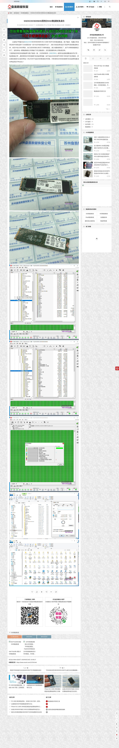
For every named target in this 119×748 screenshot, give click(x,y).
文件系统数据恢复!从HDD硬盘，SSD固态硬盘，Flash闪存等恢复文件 (102, 85)
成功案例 (16, 13)
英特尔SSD (28, 42)
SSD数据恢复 (25, 13)
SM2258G (52, 53)
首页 (11, 13)
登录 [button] (10, 1)
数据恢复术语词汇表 (100, 91)
